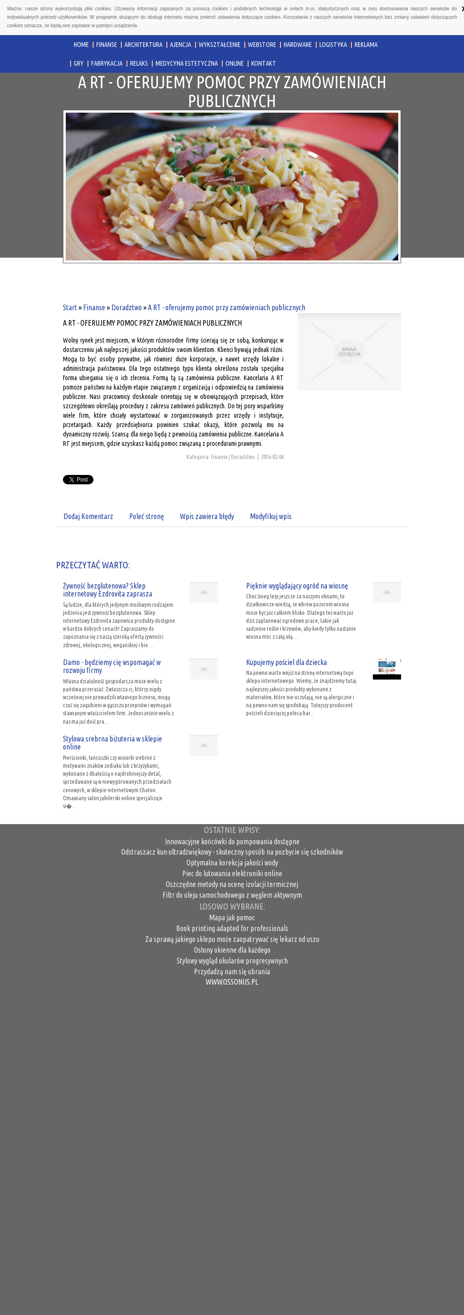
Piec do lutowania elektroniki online (232, 873)
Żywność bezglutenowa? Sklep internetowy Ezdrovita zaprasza (107, 589)
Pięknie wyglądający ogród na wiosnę (297, 585)
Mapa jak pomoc (232, 917)
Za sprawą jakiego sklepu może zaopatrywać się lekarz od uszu (232, 939)
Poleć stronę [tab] (146, 516)
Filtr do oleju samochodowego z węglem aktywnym (232, 895)
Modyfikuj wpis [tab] (271, 516)
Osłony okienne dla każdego (232, 950)
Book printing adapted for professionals (232, 928)
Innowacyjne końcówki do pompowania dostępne (232, 841)
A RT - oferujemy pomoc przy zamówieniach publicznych (226, 307)
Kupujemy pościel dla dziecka (286, 662)
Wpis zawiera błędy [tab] (207, 516)
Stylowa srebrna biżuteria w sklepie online (112, 742)
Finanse (94, 307)
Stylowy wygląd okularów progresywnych (232, 960)
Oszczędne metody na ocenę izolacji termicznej (232, 884)
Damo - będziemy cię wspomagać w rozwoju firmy (112, 666)
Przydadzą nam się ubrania (232, 971)
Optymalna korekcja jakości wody (232, 862)
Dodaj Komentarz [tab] (88, 516)
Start (70, 307)
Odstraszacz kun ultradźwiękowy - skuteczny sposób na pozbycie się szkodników (232, 852)
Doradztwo (126, 307)
